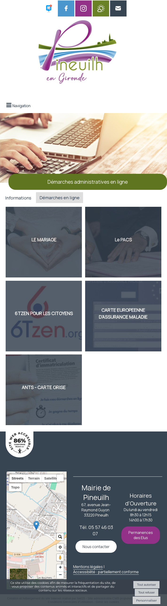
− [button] (60, 575)
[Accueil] (77, 53)
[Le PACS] (123, 242)
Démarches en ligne (60, 197)
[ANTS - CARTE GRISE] (44, 389)
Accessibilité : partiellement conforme (106, 571)
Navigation (21, 105)
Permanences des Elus (140, 535)
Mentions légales (88, 566)
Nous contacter (96, 546)
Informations (18, 198)
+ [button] (60, 567)
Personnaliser (146, 600)
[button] (60, 477)
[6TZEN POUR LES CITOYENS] (44, 316)
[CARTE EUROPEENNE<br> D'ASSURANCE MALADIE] (123, 316)
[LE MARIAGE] (44, 242)
